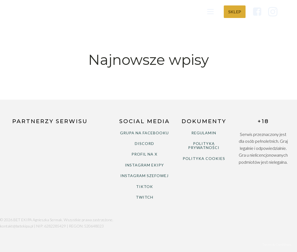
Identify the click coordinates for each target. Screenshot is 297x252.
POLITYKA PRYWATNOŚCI (203, 145)
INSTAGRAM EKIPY (144, 165)
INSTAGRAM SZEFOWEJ (144, 176)
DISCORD (144, 143)
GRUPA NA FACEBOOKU (144, 133)
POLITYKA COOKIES (204, 158)
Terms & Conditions (277, 244)
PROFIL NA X (144, 154)
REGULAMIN (203, 133)
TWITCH (144, 197)
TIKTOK (144, 186)
